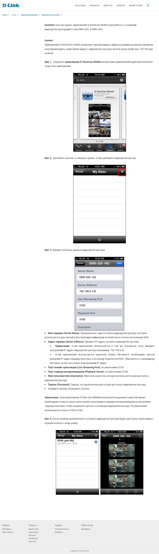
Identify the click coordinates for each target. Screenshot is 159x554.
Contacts (32, 535)
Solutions (80, 5)
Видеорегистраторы (51, 15)
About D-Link (34, 529)
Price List (32, 541)
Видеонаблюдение (29, 15)
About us (108, 5)
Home (4, 15)
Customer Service (62, 529)
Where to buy (135, 5)
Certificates (33, 538)
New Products (7, 532)
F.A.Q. (14, 15)
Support (121, 5)
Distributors (85, 529)
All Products (7, 529)
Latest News (34, 532)
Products (95, 5)
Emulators (59, 532)
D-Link (86, 551)
